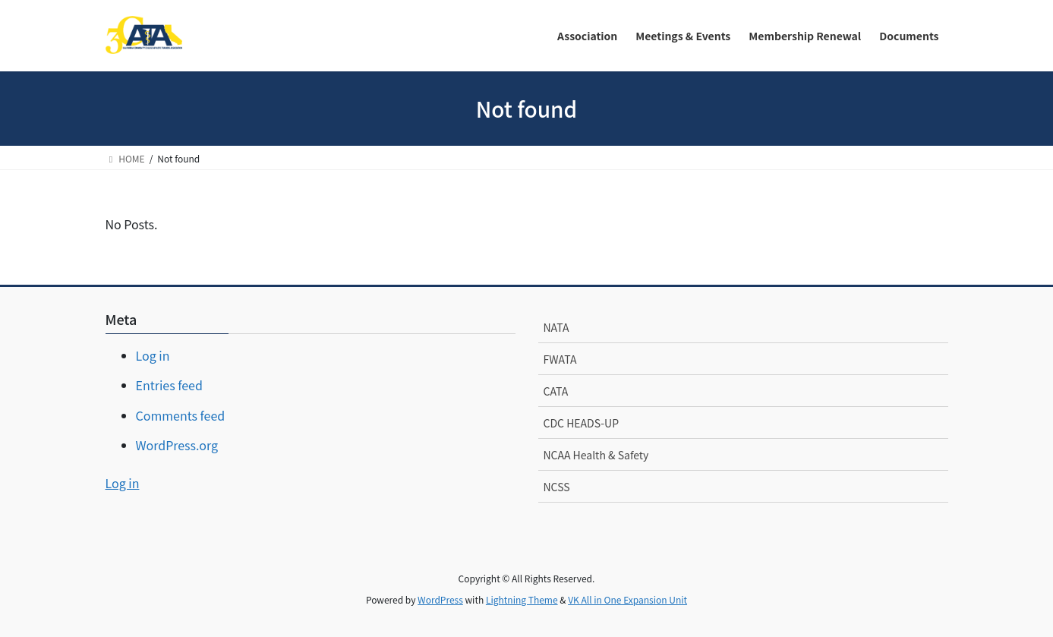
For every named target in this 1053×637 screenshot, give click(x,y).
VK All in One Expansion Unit (627, 599)
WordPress (440, 599)
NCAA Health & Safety (596, 454)
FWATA (560, 359)
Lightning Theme (522, 599)
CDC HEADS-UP (582, 422)
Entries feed (169, 385)
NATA (556, 327)
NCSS (557, 486)
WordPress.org (177, 445)
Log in (153, 355)
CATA (556, 391)
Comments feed (180, 415)
